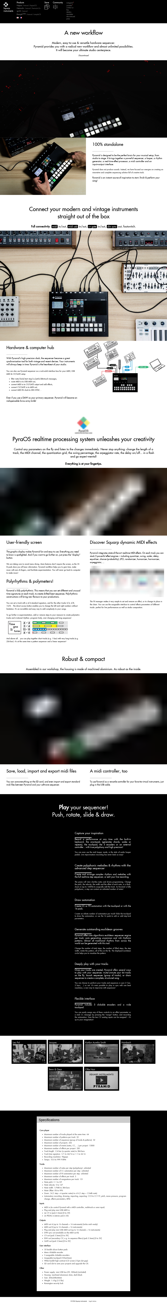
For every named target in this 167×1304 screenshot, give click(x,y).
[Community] (58, 11)
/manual (27, 7)
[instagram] (70, 2)
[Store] (46, 11)
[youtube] (70, 5)
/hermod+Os (35, 7)
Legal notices (92, 1301)
